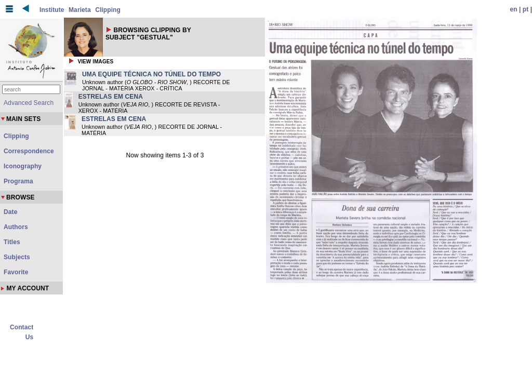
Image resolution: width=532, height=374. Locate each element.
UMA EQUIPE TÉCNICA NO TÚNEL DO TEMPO (151, 74)
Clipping (108, 10)
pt (526, 9)
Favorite (16, 272)
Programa (18, 181)
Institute (51, 10)
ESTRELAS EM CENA (110, 96)
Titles (12, 242)
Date (10, 212)
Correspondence (29, 151)
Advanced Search (29, 102)
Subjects (17, 257)
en (513, 9)
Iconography (23, 166)
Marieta (80, 10)
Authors (16, 227)
